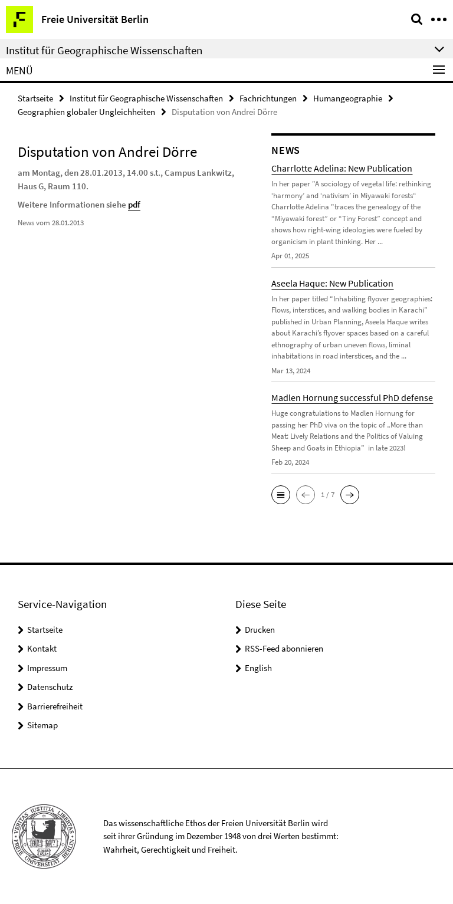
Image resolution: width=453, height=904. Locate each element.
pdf (134, 204)
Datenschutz (50, 686)
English (258, 667)
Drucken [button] (260, 629)
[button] (280, 495)
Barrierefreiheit (55, 706)
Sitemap (42, 725)
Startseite (35, 98)
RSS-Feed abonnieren (284, 648)
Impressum (47, 667)
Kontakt (42, 648)
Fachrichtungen (268, 98)
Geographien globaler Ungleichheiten (86, 111)
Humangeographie (347, 98)
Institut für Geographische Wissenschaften (146, 98)
